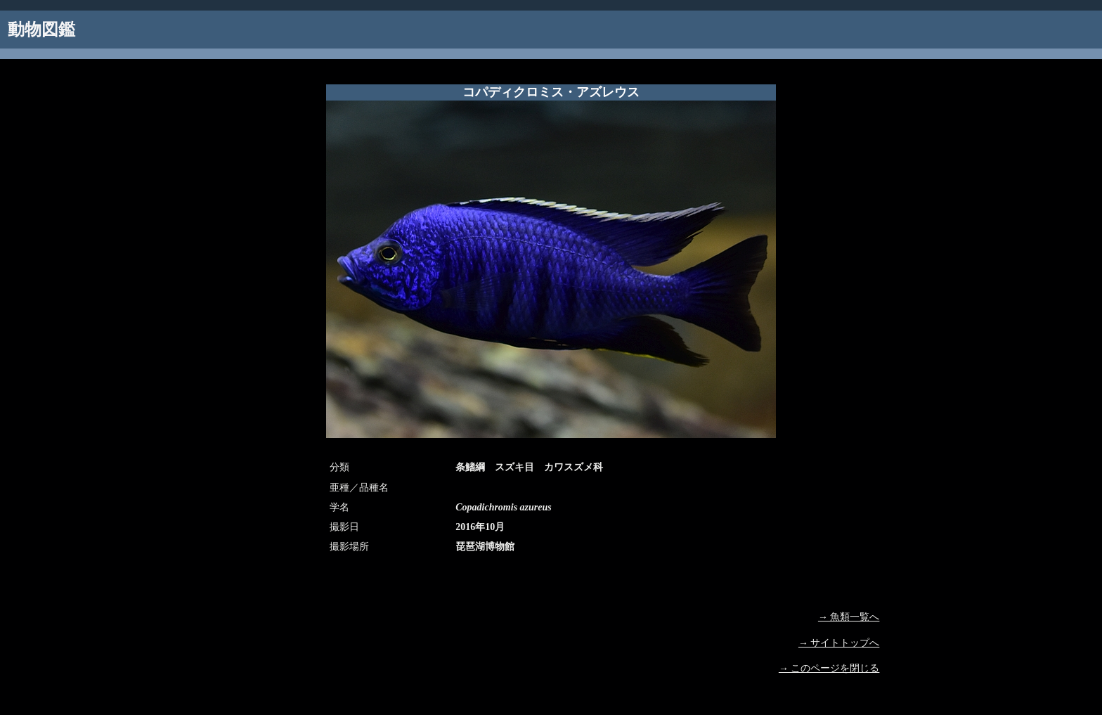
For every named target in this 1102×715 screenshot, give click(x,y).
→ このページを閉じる (829, 668)
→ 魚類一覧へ (849, 617)
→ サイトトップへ (839, 643)
